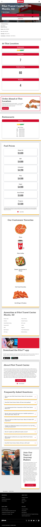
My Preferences (24, 512)
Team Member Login (5, 508)
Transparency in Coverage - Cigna (7, 514)
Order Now (20, 18)
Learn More (22, 211)
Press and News (4, 500)
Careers (23, 502)
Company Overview (25, 497)
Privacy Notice (24, 510)
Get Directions (20, 15)
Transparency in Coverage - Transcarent (8, 512)
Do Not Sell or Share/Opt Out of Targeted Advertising (30, 514)
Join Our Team (30, 485)
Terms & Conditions (25, 508)
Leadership (23, 499)
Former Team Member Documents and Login (9, 510)
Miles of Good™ (24, 500)
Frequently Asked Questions (6, 499)
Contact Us (3, 497)
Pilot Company (21, 383)
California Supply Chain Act (26, 515)
